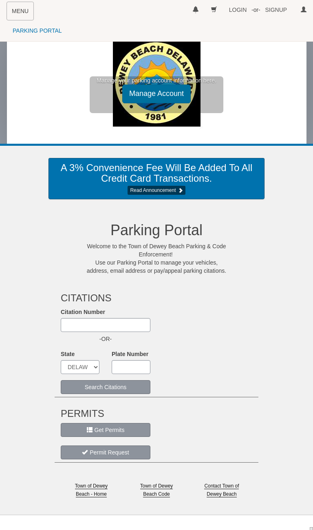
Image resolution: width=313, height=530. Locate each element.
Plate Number (130, 354)
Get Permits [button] (106, 430)
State (68, 354)
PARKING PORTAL (37, 30)
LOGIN (238, 10)
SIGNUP (276, 10)
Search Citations (106, 387)
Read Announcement (153, 190)
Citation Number (83, 312)
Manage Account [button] (156, 93)
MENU (22, 13)
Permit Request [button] (105, 452)
